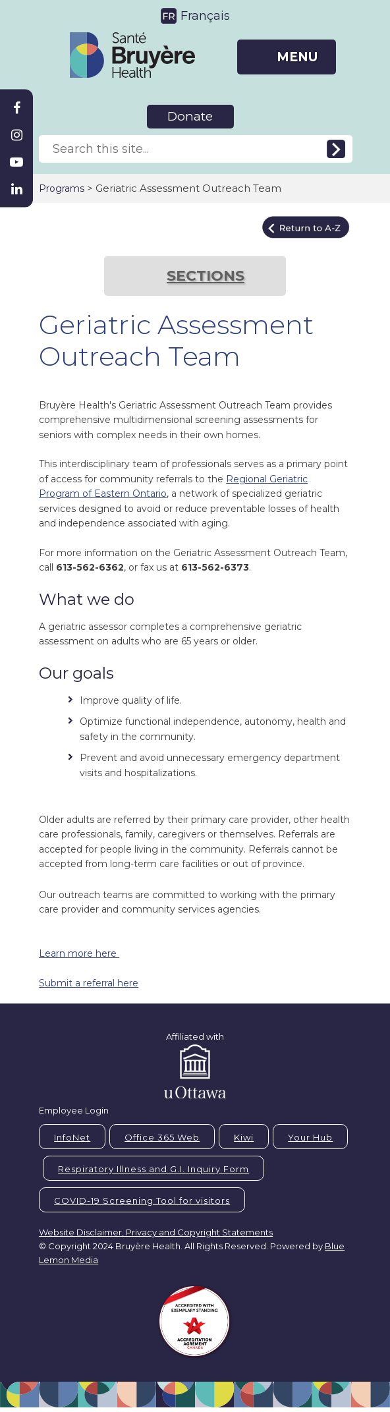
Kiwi (244, 1137)
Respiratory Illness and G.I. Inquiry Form (153, 1169)
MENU (297, 57)
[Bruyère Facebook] (16, 108)
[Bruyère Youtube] (16, 162)
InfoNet (72, 1137)
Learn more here (79, 953)
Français (205, 16)
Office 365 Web (162, 1137)
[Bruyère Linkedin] (16, 189)
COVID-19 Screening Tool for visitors (142, 1200)
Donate (190, 116)
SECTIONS (205, 276)
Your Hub (310, 1137)
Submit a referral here (88, 983)
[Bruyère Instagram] (16, 135)
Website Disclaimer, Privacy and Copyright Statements (156, 1232)
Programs (61, 188)
